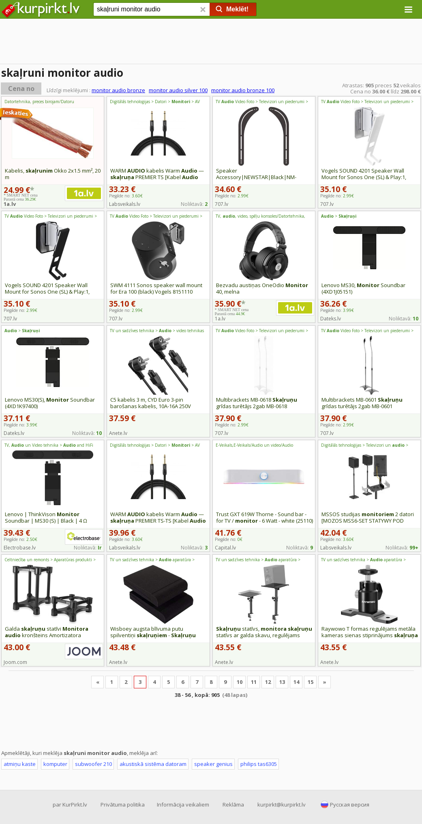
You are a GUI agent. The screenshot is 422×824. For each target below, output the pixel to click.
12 (268, 682)
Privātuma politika (123, 804)
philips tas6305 (258, 764)
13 (282, 682)
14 (296, 682)
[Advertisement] (211, 42)
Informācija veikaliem (183, 804)
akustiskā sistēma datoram (153, 764)
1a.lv (10, 204)
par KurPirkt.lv (70, 804)
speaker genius (213, 764)
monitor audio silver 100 (178, 90)
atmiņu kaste (20, 764)
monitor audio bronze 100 (242, 90)
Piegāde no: (126, 196)
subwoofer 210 (93, 764)
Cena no (21, 88)
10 (239, 682)
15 (310, 682)
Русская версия (349, 804)
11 (254, 682)
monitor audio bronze (118, 90)
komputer (55, 764)
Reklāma (233, 804)
